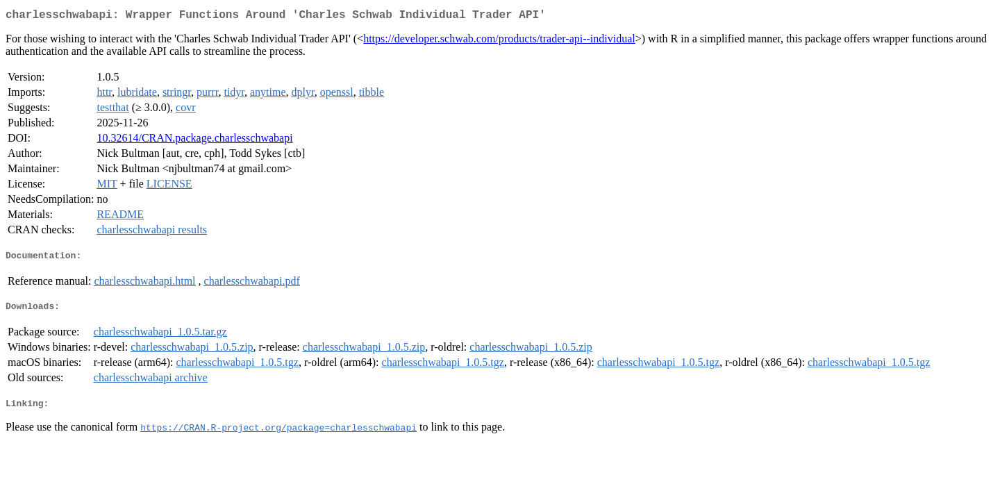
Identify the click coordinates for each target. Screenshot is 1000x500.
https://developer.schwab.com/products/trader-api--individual (499, 41)
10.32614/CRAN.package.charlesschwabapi (194, 141)
